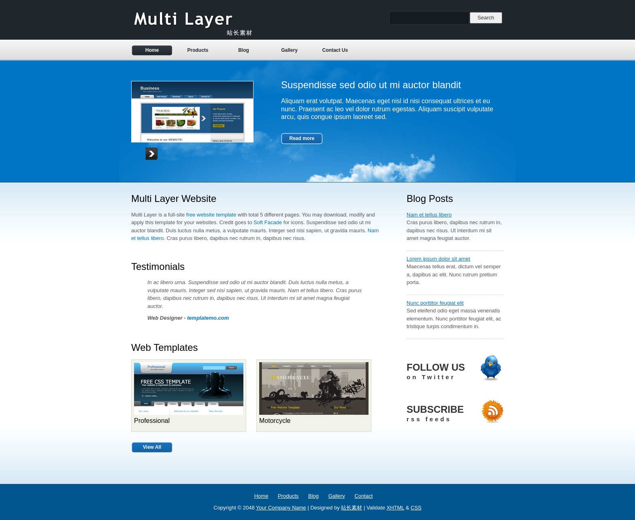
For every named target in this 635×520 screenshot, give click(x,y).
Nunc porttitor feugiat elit (435, 303)
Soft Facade (268, 222)
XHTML (396, 508)
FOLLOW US (455, 371)
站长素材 (351, 508)
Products (197, 50)
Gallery (289, 50)
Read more (301, 138)
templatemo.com (208, 318)
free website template (211, 215)
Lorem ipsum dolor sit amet (438, 259)
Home (152, 50)
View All (152, 447)
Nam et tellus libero (429, 215)
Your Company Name (281, 508)
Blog (243, 50)
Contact (363, 496)
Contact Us (335, 50)
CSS (416, 508)
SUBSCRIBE (455, 413)
